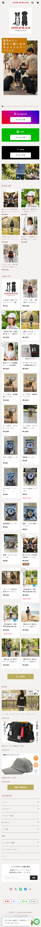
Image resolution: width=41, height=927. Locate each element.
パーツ (4, 856)
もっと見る (20, 676)
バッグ (4, 802)
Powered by (20, 916)
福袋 (3, 836)
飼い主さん (6, 822)
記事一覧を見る (20, 787)
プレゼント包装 (7, 816)
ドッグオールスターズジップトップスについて (20, 106)
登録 (33, 878)
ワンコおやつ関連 (8, 843)
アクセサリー (6, 809)
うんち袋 (5, 829)
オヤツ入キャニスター (10, 850)
